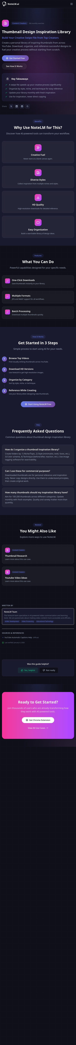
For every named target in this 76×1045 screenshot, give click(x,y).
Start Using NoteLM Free (38, 404)
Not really (48, 670)
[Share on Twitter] (11, 106)
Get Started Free (15, 58)
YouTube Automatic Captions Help (21, 637)
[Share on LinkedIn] (16, 106)
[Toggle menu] (71, 3)
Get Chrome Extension (38, 720)
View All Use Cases (38, 728)
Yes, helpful (28, 670)
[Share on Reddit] (22, 106)
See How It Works (14, 66)
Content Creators (19, 23)
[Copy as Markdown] (27, 106)
